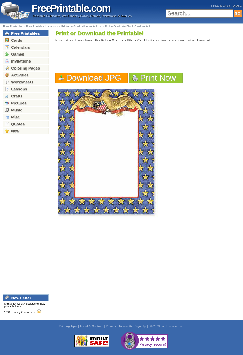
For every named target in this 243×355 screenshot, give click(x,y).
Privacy (111, 326)
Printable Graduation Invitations (81, 26)
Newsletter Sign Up (132, 326)
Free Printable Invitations (42, 26)
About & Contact (91, 326)
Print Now (158, 77)
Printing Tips (68, 326)
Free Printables (13, 26)
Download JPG (94, 77)
